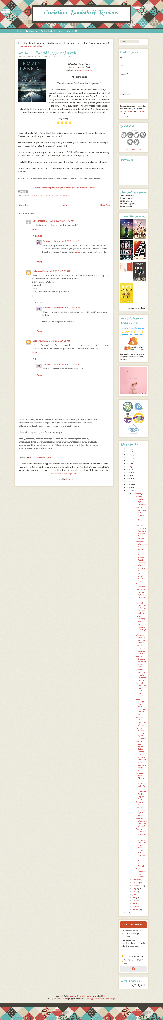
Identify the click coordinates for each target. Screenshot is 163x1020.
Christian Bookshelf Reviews (81, 12)
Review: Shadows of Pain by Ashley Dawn (141, 661)
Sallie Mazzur (39, 221)
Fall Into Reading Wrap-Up (140, 618)
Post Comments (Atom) (41, 457)
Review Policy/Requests (52, 31)
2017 (128, 476)
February (136, 907)
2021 (128, 464)
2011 (128, 913)
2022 (128, 461)
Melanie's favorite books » (137, 308)
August (135, 889)
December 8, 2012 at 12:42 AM (60, 221)
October (136, 883)
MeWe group (127, 111)
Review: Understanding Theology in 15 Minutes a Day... (141, 515)
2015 (128, 482)
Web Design (110, 999)
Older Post (105, 205)
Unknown (37, 271)
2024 (128, 455)
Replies (38, 236)
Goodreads (88, 70)
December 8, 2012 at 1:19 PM (67, 364)
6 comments (66, 56)
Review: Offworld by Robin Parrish (47, 53)
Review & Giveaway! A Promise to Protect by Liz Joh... (141, 608)
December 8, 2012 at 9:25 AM (56, 341)
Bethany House (37, 195)
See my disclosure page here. (64, 473)
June (134, 895)
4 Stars (27, 195)
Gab (139, 150)
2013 (128, 488)
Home (19, 31)
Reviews (58, 195)
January (135, 910)
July (134, 892)
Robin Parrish (67, 195)
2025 (128, 452)
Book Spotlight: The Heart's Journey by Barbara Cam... (141, 706)
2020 (128, 467)
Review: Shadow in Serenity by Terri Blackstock (141, 733)
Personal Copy (49, 195)
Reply (34, 229)
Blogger (69, 479)
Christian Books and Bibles (30, 46)
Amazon (78, 70)
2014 (128, 485)
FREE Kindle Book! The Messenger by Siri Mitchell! (141, 861)
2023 (128, 458)
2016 (128, 479)
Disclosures (31, 31)
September (137, 886)
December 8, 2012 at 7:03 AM (56, 271)
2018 (128, 473)
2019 (128, 470)
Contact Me (72, 31)
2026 (128, 449)
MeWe (133, 150)
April (134, 901)
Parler (128, 150)
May (134, 898)
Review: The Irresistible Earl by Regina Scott (141, 794)
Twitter (141, 111)
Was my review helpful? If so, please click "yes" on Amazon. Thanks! (64, 187)
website (78, 252)
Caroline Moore (62, 999)
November (137, 880)
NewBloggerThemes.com (94, 999)
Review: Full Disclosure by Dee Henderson (141, 595)
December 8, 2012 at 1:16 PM (67, 307)
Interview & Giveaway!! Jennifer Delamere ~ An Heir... (141, 675)
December (137, 494)
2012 (128, 491)
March (135, 904)
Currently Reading (133, 216)
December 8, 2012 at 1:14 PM (67, 241)
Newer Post (23, 205)
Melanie (46, 241)
